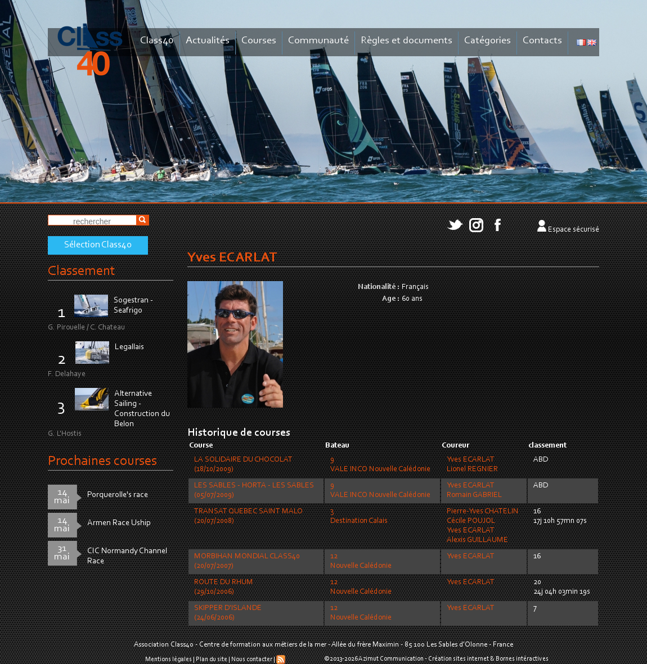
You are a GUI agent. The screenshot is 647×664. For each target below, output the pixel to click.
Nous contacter (251, 659)
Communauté (318, 40)
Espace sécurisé (573, 230)
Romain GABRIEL (474, 495)
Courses (258, 40)
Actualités (208, 40)
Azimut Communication (391, 659)
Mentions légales (168, 659)
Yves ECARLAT (471, 460)
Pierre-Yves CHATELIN (483, 512)
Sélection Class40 (98, 245)
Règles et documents (406, 40)
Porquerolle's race (117, 495)
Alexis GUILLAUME (477, 540)
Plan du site (211, 659)
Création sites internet (458, 659)
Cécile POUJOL (471, 521)
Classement (81, 271)
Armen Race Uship (119, 523)
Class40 (157, 40)
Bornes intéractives (522, 659)
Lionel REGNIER (472, 469)
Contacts (542, 40)
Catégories (487, 40)
